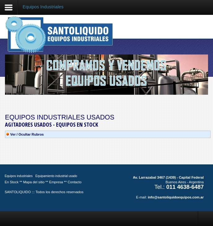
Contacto (74, 182)
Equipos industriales (19, 176)
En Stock (12, 182)
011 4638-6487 (185, 187)
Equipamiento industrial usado (56, 176)
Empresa (56, 182)
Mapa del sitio (34, 182)
